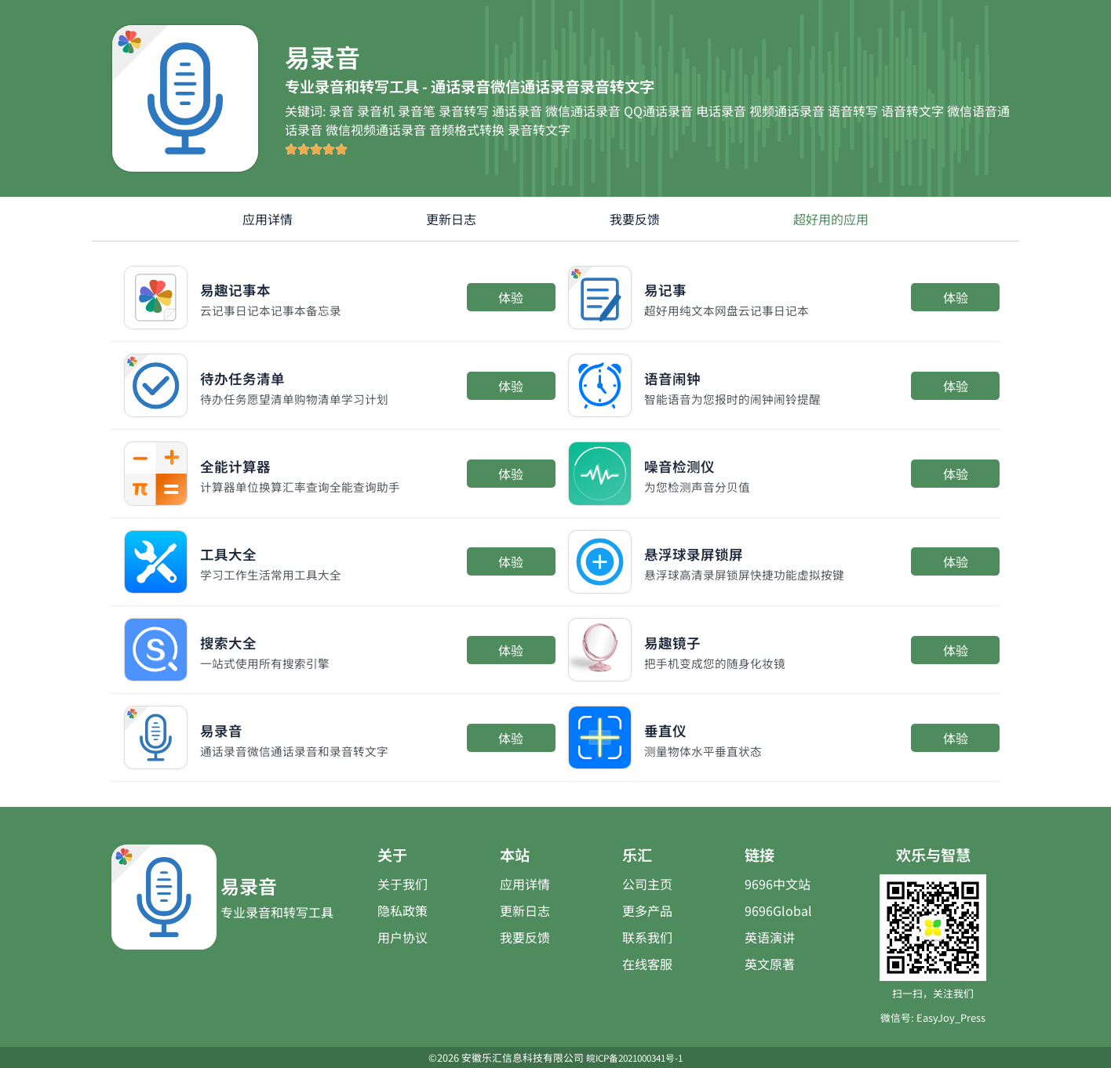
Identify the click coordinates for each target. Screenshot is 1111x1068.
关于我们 (402, 883)
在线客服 (647, 963)
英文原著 (770, 963)
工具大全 (237, 551)
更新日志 (451, 218)
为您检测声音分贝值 (700, 486)
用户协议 (402, 937)
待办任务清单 (256, 376)
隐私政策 (402, 910)
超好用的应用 (831, 218)
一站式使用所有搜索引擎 (269, 662)
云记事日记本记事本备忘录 (275, 309)
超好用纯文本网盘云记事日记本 (732, 309)
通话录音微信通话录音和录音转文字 (300, 750)
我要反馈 (635, 218)
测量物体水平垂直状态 (707, 750)
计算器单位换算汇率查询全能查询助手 (306, 486)
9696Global (778, 910)
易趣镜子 (681, 640)
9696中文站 (777, 883)
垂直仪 (672, 728)
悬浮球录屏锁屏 (710, 551)
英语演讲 (770, 937)
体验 (510, 297)
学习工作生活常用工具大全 (275, 574)
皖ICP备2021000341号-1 (635, 1057)
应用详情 (267, 218)
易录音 (228, 728)
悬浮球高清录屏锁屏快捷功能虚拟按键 (751, 574)
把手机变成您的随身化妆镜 (719, 662)
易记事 (672, 287)
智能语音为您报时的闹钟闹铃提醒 (738, 398)
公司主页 (647, 883)
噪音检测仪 (691, 464)
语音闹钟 (681, 376)
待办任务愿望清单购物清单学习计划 (300, 398)
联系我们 (647, 937)
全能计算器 (247, 464)
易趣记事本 (247, 287)
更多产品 (647, 910)
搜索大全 (237, 640)
